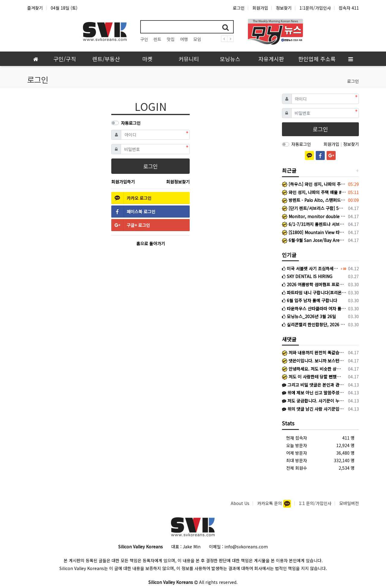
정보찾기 (284, 8)
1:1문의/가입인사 (315, 8)
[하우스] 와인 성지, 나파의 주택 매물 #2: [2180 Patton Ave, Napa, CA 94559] (314, 184)
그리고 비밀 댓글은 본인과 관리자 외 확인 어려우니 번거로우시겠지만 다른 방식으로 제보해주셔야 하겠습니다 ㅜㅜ (313, 385)
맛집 (171, 39)
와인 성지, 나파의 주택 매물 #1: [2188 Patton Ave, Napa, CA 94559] (314, 192)
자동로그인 (131, 123)
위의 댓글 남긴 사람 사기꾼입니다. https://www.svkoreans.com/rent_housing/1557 (313, 409)
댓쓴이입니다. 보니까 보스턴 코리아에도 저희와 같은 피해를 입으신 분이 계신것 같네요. (313, 361)
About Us (240, 503)
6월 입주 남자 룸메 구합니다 (309, 300)
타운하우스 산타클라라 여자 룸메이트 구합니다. (314, 309)
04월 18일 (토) (64, 8)
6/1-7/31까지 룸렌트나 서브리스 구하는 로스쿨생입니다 (314, 224)
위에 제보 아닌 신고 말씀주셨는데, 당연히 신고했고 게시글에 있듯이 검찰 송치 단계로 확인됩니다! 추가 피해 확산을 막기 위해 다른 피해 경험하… (313, 393)
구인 (144, 39)
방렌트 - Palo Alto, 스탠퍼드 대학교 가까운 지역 (314, 200)
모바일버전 (349, 503)
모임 (197, 39)
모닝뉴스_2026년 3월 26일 (309, 316)
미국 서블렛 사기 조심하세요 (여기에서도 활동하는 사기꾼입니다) (310, 268)
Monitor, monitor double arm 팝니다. (314, 216)
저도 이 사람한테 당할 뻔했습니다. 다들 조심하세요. (313, 377)
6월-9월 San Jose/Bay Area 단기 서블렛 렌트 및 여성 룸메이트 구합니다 (314, 240)
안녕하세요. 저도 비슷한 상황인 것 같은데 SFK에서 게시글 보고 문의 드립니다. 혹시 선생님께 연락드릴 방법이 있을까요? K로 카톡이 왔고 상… (313, 369)
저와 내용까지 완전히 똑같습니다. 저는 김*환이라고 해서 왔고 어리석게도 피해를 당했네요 (313, 352)
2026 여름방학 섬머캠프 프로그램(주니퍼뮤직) (314, 284)
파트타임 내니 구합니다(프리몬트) (314, 293)
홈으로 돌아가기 (150, 243)
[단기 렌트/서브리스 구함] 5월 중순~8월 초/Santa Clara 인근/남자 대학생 (314, 208)
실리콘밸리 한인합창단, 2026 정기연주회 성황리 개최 (314, 324)
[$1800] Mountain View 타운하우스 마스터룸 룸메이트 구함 (314, 232)
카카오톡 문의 (270, 503)
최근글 (289, 170)
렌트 (157, 39)
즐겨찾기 (35, 8)
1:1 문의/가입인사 (315, 503)
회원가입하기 (123, 182)
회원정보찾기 (178, 182)
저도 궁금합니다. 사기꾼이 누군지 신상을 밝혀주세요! (313, 401)
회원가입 (260, 8)
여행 (184, 39)
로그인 (239, 8)
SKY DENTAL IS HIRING (307, 276)
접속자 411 (349, 8)
